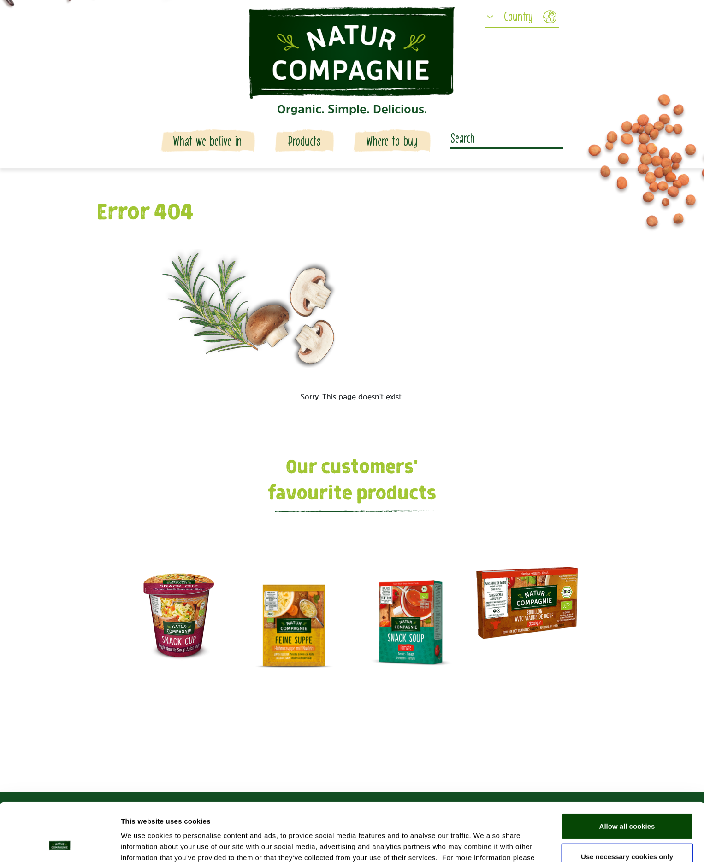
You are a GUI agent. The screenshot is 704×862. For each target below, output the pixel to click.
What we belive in (207, 141)
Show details (483, 844)
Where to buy (392, 141)
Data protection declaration (207, 814)
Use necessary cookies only (627, 802)
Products (304, 141)
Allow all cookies (627, 771)
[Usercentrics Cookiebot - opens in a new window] (59, 844)
